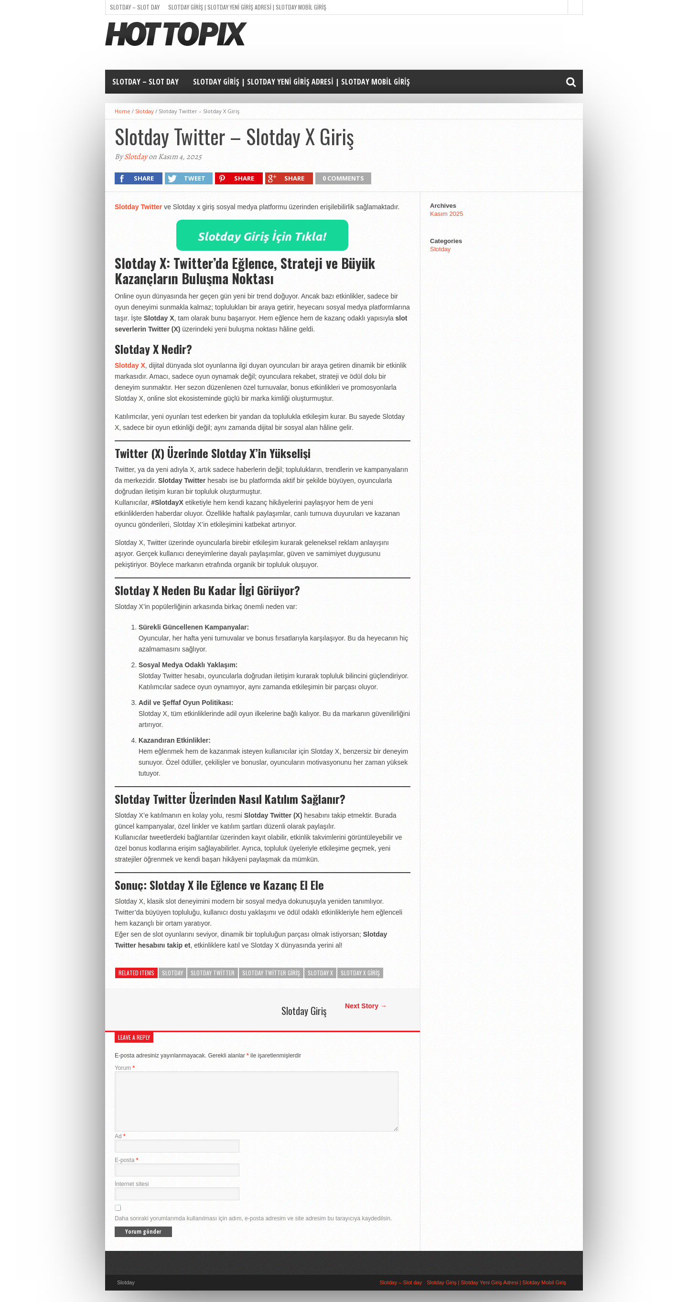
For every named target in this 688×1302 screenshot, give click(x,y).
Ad (120, 1147)
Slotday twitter (213, 973)
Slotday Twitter (138, 207)
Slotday (144, 111)
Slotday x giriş (360, 973)
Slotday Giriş (303, 1010)
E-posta (126, 1171)
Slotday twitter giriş (271, 973)
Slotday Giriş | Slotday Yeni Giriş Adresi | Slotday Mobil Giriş (247, 7)
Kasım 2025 (446, 213)
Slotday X (130, 365)
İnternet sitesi (132, 1195)
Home (122, 111)
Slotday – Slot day (135, 7)
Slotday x (320, 973)
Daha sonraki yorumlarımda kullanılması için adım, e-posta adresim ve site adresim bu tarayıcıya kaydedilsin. (253, 1230)
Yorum (125, 1068)
